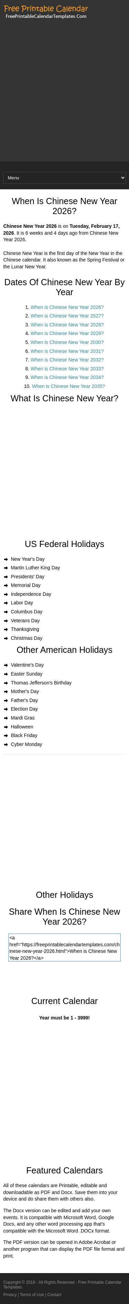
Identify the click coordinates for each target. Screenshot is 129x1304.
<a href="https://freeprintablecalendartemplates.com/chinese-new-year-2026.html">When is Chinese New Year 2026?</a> (64, 947)
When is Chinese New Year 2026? (67, 307)
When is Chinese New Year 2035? (68, 386)
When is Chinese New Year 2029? (67, 333)
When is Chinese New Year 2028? (67, 324)
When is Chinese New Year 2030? (67, 342)
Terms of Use (32, 1294)
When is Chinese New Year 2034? (67, 377)
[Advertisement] (64, 97)
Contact (54, 1294)
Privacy (10, 1294)
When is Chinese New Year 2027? (67, 316)
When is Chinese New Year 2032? (67, 360)
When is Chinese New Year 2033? (67, 368)
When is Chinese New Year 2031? (67, 351)
